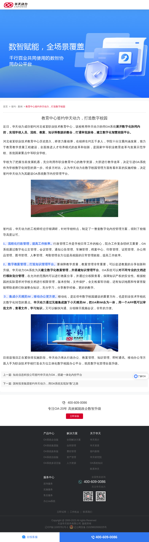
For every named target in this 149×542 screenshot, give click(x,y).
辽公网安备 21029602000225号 (90, 527)
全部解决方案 (74, 439)
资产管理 (71, 457)
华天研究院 (96, 457)
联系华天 (94, 469)
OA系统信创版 (50, 457)
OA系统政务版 (50, 451)
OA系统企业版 (50, 439)
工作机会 (74, 511)
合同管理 (71, 445)
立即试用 (61, 511)
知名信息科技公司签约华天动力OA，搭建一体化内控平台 (47, 374)
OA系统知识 (96, 463)
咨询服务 (48, 483)
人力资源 (71, 463)
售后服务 (48, 495)
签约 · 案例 (17, 106)
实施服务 (48, 489)
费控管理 (71, 451)
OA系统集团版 (50, 445)
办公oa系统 (49, 501)
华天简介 (94, 439)
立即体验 (74, 416)
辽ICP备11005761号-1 (56, 527)
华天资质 (94, 445)
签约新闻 (94, 451)
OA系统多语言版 (52, 463)
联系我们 (87, 511)
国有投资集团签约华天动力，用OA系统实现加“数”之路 (46, 383)
